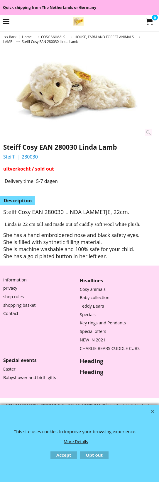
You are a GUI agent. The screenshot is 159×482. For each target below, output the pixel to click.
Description (18, 200)
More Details (76, 441)
